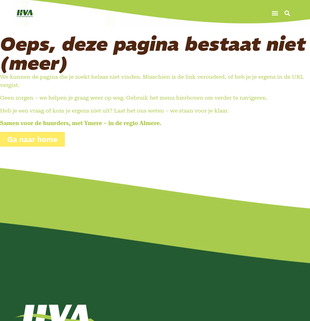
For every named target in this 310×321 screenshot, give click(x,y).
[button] (275, 13)
